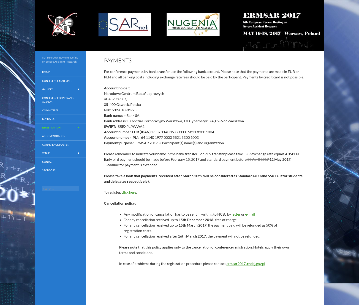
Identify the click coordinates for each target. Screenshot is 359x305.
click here (129, 192)
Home (46, 72)
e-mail (250, 214)
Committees (50, 110)
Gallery (47, 89)
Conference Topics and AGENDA (57, 99)
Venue (46, 153)
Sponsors (48, 170)
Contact (48, 161)
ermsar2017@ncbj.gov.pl (245, 263)
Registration (51, 127)
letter (236, 214)
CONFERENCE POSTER (55, 144)
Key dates (48, 118)
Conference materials (57, 80)
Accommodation (53, 135)
